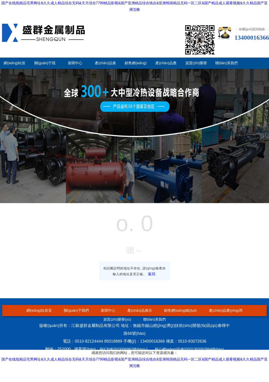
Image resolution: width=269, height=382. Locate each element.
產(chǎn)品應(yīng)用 (226, 310)
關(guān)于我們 (76, 310)
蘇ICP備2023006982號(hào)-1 (124, 349)
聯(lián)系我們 (226, 63)
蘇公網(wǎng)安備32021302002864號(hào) (189, 349)
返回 (152, 274)
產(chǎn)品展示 (139, 310)
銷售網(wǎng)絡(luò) (180, 310)
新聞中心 (75, 63)
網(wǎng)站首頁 (39, 310)
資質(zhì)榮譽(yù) (117, 319)
